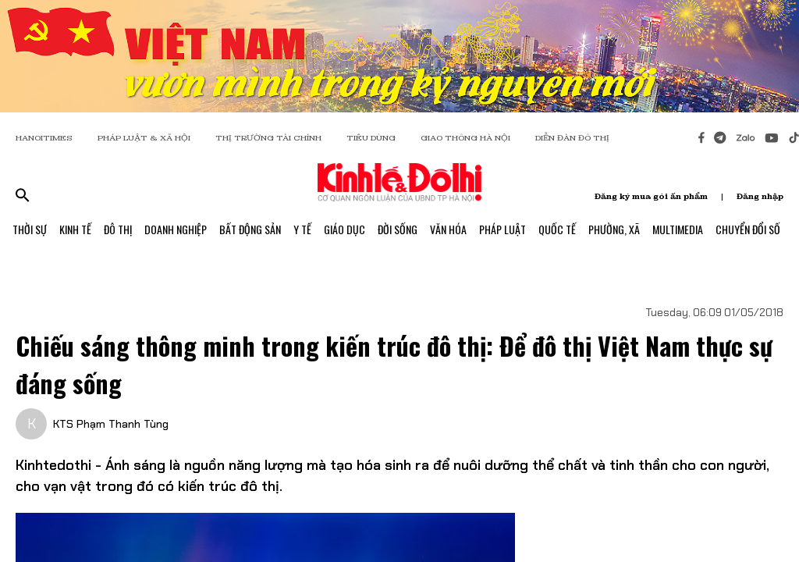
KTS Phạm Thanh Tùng (111, 424)
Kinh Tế (75, 229)
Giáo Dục (344, 229)
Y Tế (302, 229)
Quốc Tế (557, 229)
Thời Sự (29, 229)
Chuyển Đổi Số (748, 229)
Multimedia (677, 229)
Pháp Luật (502, 229)
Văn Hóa (448, 229)
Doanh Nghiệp (175, 229)
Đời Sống (397, 229)
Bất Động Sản (250, 229)
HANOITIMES (44, 138)
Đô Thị (118, 229)
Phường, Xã (614, 229)
